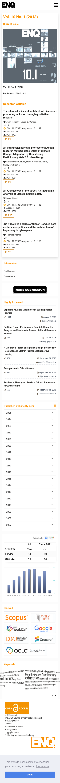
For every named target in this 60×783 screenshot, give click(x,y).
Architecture (37, 671)
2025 (30, 412)
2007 (30, 524)
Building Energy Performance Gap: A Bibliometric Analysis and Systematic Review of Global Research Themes (30, 330)
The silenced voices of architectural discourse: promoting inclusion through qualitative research (30, 114)
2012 (30, 498)
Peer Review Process (14, 727)
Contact (8, 724)
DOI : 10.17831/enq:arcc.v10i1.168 (24, 204)
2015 (30, 478)
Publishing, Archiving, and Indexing (19, 735)
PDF (10, 139)
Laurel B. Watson (28, 122)
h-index (9, 554)
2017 (30, 465)
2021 (30, 439)
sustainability (19, 678)
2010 (30, 505)
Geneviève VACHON (15, 161)
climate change (21, 671)
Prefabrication (38, 683)
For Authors (9, 276)
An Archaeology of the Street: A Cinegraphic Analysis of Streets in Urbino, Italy (28, 192)
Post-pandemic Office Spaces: (19, 368)
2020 (30, 445)
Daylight (7, 671)
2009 (30, 511)
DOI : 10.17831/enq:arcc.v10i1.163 (24, 241)
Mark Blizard (12, 198)
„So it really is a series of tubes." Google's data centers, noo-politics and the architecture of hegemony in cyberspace (29, 227)
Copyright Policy (12, 732)
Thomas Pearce (13, 235)
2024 (30, 419)
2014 (30, 485)
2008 (30, 518)
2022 (30, 432)
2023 (30, 425)
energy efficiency (42, 679)
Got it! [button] (30, 774)
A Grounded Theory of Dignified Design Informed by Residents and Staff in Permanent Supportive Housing (30, 350)
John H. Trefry (13, 122)
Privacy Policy (11, 729)
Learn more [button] (42, 766)
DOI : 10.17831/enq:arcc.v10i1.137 (24, 128)
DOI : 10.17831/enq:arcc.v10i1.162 (24, 171)
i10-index (10, 559)
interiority (8, 683)
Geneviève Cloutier (11, 165)
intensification (18, 683)
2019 (30, 452)
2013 (30, 491)
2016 (30, 472)
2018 (30, 458)
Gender (28, 683)
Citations (10, 548)
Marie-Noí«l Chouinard (36, 161)
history (40, 674)
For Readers (9, 271)
